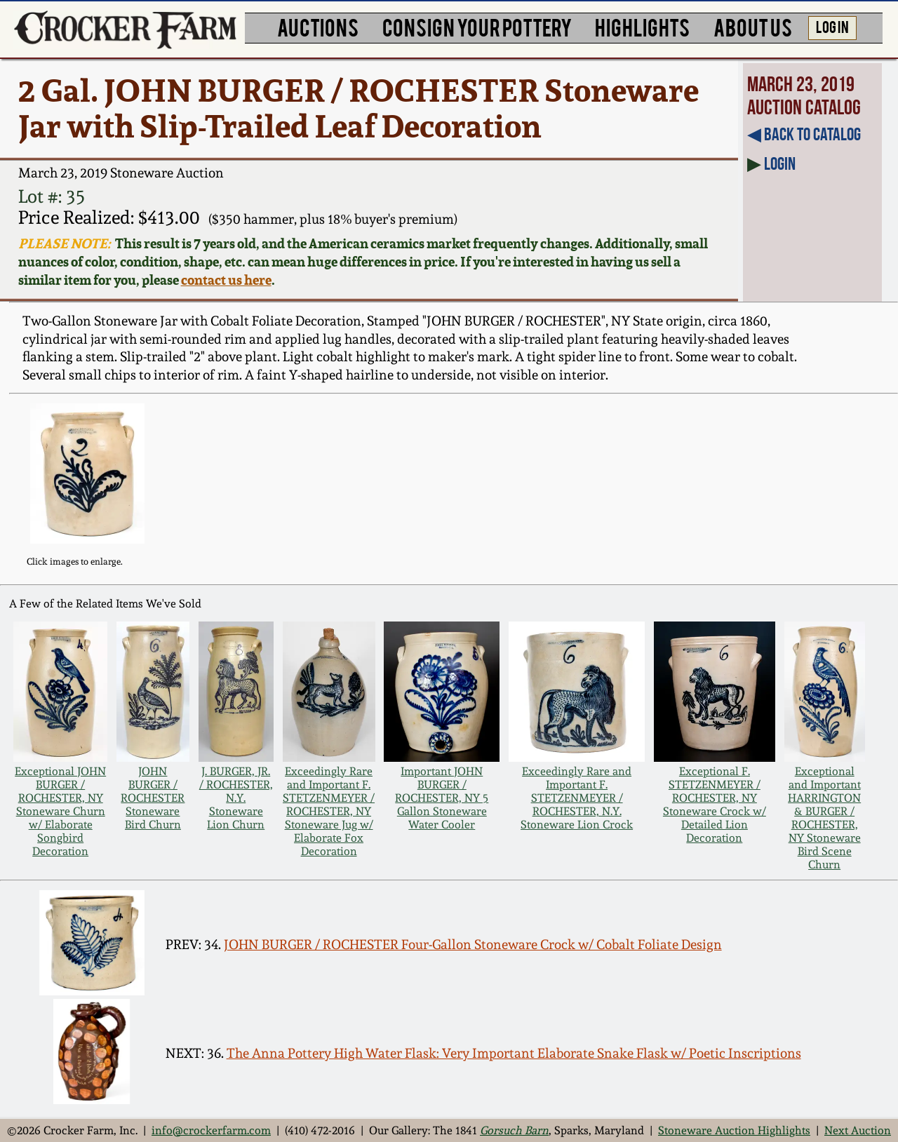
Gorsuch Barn (514, 1130)
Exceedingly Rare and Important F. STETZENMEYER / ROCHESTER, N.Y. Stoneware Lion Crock (577, 798)
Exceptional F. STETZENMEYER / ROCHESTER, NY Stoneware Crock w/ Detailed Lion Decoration (714, 805)
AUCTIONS (317, 26)
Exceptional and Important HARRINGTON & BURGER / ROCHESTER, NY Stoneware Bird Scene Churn (824, 818)
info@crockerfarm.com (211, 1130)
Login (780, 163)
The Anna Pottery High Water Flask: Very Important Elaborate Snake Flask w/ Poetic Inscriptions (514, 1053)
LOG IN (832, 26)
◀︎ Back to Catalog (804, 134)
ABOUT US (752, 26)
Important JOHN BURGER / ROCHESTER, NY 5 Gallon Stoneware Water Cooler (441, 798)
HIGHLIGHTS (642, 26)
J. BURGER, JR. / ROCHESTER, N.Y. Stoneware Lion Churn (236, 798)
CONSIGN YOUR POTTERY (477, 26)
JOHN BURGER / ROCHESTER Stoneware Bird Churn (153, 798)
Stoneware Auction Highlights (734, 1130)
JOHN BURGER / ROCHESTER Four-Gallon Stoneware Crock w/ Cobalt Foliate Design (473, 944)
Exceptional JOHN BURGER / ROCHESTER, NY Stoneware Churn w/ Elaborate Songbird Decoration (60, 811)
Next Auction (857, 1130)
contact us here (226, 280)
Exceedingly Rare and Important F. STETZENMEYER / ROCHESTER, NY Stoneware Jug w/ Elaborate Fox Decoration (329, 811)
